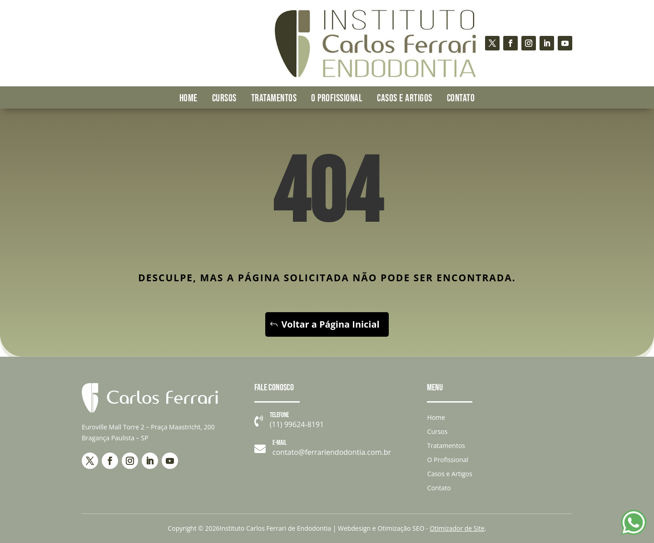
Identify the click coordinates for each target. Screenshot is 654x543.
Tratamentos (274, 98)
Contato (461, 98)
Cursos (224, 98)
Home (188, 98)
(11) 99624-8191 (297, 424)
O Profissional (336, 98)
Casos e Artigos (404, 98)
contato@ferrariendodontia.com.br (331, 452)
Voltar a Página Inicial (330, 324)
